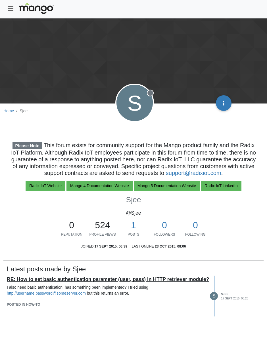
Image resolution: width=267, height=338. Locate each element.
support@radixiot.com (193, 173)
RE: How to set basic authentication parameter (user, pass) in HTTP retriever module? (108, 279)
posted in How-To (23, 305)
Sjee (224, 294)
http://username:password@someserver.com (46, 293)
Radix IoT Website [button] (45, 185)
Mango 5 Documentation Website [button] (166, 185)
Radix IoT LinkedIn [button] (221, 185)
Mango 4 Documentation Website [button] (99, 185)
